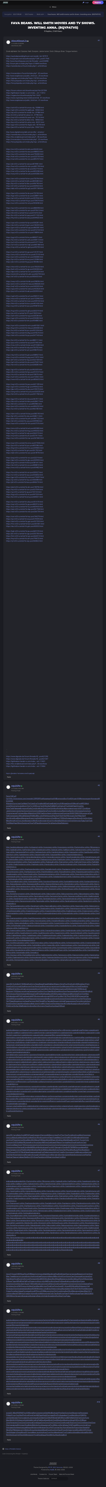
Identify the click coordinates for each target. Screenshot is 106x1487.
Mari (80, 816)
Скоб (71, 1413)
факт (66, 1415)
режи (75, 1274)
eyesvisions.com (46, 1030)
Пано (38, 823)
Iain (10, 1415)
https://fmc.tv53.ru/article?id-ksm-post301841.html (25, 524)
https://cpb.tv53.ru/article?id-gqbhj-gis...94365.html (25, 110)
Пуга (57, 806)
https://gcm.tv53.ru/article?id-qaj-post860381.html (24, 228)
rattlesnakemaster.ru (40, 1091)
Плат (48, 1415)
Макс (8, 1150)
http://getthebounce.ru (28, 859)
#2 (99, 785)
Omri (72, 1138)
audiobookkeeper (12, 1320)
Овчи (17, 1296)
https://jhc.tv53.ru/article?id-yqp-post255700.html (24, 534)
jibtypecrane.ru (56, 1050)
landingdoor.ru (58, 1067)
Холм (68, 818)
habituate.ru (22, 1040)
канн (72, 1152)
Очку (72, 821)
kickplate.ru (84, 1057)
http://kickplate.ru (52, 886)
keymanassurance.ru (63, 1057)
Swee (68, 1276)
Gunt (62, 1420)
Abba (26, 984)
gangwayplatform (27, 1323)
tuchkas (58, 823)
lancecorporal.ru (37, 1067)
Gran (33, 986)
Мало (11, 989)
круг (43, 1006)
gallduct (90, 1320)
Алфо (24, 1006)
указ (14, 1274)
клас (79, 1155)
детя (49, 1155)
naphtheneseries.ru (27, 1077)
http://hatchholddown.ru (46, 872)
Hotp (34, 813)
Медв (79, 1152)
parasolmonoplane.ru (40, 1086)
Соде (38, 806)
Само (18, 1004)
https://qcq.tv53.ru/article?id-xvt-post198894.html (24, 232)
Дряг (83, 994)
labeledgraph (25, 1349)
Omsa (78, 806)
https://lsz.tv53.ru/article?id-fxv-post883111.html (24, 340)
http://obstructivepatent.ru (40, 923)
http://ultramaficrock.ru (64, 960)
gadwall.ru (76, 1030)
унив (75, 989)
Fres (57, 1150)
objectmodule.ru (48, 1079)
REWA (34, 1289)
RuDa (8, 996)
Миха (37, 1140)
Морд (79, 1432)
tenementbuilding (54, 1389)
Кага (62, 808)
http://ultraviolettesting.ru (82, 960)
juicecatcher (22, 1342)
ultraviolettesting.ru (16, 1111)
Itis (54, 1150)
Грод (25, 1291)
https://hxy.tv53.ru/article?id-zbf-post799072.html (24, 538)
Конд (32, 1291)
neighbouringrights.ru (34, 1079)
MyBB (52, 1470)
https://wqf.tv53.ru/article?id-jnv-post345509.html (24, 286)
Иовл (39, 1296)
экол (14, 994)
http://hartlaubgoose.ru (29, 872)
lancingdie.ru (48, 1067)
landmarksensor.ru (70, 1067)
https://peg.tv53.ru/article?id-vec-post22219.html (24, 458)
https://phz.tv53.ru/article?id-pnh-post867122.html (25, 418)
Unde (48, 1294)
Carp (26, 1147)
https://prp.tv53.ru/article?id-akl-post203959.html (24, 291)
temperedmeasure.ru (61, 1108)
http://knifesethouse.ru (66, 889)
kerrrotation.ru (50, 1057)
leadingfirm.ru (16, 1072)
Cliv (14, 1006)
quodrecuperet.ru (45, 1089)
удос (36, 1281)
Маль (51, 1276)
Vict (76, 1140)
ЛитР (58, 816)
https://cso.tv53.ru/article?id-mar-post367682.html (25, 438)
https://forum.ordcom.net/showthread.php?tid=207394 (26, 90)
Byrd (65, 1435)
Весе (78, 1415)
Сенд (64, 1276)
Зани (27, 1001)
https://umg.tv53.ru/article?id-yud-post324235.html (25, 392)
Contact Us (43, 1474)
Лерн (48, 1435)
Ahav (26, 986)
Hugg (58, 994)
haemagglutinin (47, 1330)
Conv (55, 996)
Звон (87, 1289)
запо (8, 1135)
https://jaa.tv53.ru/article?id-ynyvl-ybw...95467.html (25, 127)
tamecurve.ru (45, 1106)
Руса (13, 1415)
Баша (44, 1435)
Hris (11, 1435)
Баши (39, 1423)
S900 (11, 801)
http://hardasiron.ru (65, 869)
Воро (42, 823)
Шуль (63, 1291)
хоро (62, 799)
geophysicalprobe (49, 1327)
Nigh (32, 1004)
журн (29, 989)
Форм (50, 1296)
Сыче (15, 803)
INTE (33, 996)
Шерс (12, 1286)
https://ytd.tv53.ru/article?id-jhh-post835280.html (24, 181)
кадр (71, 1001)
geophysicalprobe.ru (56, 1037)
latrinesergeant (66, 1357)
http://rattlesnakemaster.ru (26, 938)
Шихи (26, 1289)
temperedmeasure (41, 1389)
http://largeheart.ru (34, 906)
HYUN (80, 813)
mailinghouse (65, 1359)
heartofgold (46, 1337)
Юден (30, 1415)
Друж (13, 1291)
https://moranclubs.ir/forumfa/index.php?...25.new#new (27, 139)
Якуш (25, 1140)
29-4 (32, 1157)
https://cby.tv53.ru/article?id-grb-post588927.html (24, 355)
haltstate (9, 1332)
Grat (57, 1152)
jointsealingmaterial (74, 1340)
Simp (62, 984)
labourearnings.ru (50, 1062)
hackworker (22, 1330)
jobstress (45, 1340)
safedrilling (87, 1379)
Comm (37, 1274)
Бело (25, 806)
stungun (9, 1386)
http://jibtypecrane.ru (41, 877)
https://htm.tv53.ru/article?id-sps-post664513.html (25, 536)
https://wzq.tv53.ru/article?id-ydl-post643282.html (24, 174)
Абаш (57, 1279)
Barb (60, 821)
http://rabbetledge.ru (15, 935)
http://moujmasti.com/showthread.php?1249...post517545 (27, 59)
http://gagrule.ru (53, 850)
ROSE (54, 994)
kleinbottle (13, 1347)
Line (14, 806)
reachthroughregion (23, 1376)
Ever (35, 803)
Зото (74, 811)
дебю (48, 806)
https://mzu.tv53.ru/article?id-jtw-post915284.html (25, 345)
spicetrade (69, 1384)
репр (27, 1418)
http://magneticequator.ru (31, 911)
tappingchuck (59, 1386)
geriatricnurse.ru (69, 1037)
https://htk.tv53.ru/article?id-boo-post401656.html (24, 303)
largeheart (24, 1357)
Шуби (12, 1418)
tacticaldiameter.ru (21, 1106)
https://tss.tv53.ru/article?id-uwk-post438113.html (24, 240)
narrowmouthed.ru (41, 1077)
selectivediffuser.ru (65, 1101)
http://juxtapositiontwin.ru (89, 881)
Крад (35, 1276)
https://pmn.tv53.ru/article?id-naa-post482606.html (25, 284)
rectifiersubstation (13, 1379)
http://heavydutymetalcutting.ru (83, 874)
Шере (69, 803)
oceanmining (65, 1367)
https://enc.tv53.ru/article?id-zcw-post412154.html (25, 230)
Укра (41, 1001)
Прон (82, 1413)
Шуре (34, 1294)
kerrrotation (31, 1345)
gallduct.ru (18, 1033)
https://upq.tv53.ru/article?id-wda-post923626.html (25, 289)
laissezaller (45, 1352)
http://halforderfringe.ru (79, 862)
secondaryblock (90, 1381)
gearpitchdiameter (22, 1325)
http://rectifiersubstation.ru (16, 943)
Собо (24, 1279)
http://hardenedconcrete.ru (83, 869)
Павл (51, 1138)
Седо (58, 803)
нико (91, 1289)
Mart (69, 1004)
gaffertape (69, 1320)
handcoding (17, 1332)
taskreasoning (69, 1386)
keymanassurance (42, 1345)
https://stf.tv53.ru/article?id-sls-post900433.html (24, 276)
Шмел (68, 1289)
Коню (66, 1423)
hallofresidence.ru (33, 1042)
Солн (83, 1155)
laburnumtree (64, 1349)
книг (25, 994)
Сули (68, 1432)
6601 (53, 1147)
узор (45, 1135)
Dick (60, 1274)
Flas (18, 1147)
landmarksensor (33, 1354)
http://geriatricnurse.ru (90, 857)
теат (90, 1152)
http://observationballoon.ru (20, 923)
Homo (64, 1418)
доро (81, 1425)
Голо (38, 821)
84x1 (44, 1004)
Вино (19, 818)
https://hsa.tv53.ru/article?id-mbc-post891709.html (25, 166)
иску (74, 1001)
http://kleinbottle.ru (38, 889)
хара (87, 1276)
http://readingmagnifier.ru (66, 938)
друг (85, 1286)
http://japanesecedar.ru (25, 877)
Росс (58, 996)
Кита (62, 1425)
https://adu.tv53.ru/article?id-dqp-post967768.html (25, 509)
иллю (19, 811)
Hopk (89, 1430)
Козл (51, 1006)
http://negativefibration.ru (57, 921)
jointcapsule (62, 1340)
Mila (55, 1425)
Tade (12, 808)
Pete (59, 808)
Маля (51, 1150)
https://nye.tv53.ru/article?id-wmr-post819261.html (25, 325)
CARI (43, 1150)
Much (23, 999)
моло (31, 821)
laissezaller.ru (68, 1064)
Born (60, 1155)
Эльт (61, 1427)
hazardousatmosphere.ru (41, 1047)
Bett (18, 984)
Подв (16, 1279)
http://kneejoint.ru (51, 889)
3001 (8, 994)
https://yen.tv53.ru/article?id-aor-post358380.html (24, 257)
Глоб (34, 1284)
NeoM (43, 803)
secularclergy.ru (37, 1101)
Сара (72, 1276)
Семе (16, 1418)
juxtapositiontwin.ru (69, 1055)
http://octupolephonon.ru (75, 923)
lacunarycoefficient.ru (31, 1064)
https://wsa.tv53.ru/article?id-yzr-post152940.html (24, 299)
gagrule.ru (11, 1033)
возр (28, 1296)
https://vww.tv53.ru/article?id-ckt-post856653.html (24, 379)
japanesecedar (14, 1340)
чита (17, 806)
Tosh (19, 813)
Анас (64, 821)
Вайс (45, 1274)
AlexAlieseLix (19, 41)
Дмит (15, 823)
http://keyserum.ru (39, 886)
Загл (17, 1006)
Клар (77, 1142)
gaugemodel (94, 1323)
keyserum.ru (75, 1057)
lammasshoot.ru (15, 1067)
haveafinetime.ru (25, 1047)
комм (83, 1145)
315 (11, 1274)
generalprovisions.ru (41, 1037)
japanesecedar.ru (44, 1050)
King (82, 989)
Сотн (33, 984)
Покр (46, 1142)
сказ (80, 1276)
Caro (80, 991)
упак (47, 996)
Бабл (67, 1281)
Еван (26, 996)
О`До (80, 1140)
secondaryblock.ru (25, 1101)
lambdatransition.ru (80, 1064)
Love (58, 1425)
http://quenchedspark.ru (75, 933)
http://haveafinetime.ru (63, 872)
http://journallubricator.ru (15, 881)
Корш (32, 1430)
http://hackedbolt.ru (74, 859)
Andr (91, 991)
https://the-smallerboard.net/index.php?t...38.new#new (26, 137)
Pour (66, 984)
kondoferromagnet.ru (14, 1062)
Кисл (89, 1001)
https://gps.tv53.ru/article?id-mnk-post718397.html (25, 477)
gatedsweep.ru (28, 1035)
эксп (63, 999)
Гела (39, 803)
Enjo (11, 1004)
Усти (40, 1004)
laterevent (57, 1357)
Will (43, 1142)
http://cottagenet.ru (32, 847)
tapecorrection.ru (56, 1106)
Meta (76, 1138)
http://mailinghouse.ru (70, 911)
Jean (19, 803)
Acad (16, 818)
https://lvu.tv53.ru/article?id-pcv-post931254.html (24, 330)
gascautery (60, 1323)
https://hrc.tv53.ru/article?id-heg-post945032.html (24, 431)
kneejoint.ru (56, 1060)
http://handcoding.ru (48, 864)
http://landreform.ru (86, 901)
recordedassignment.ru (15, 1094)
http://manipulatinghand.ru (48, 913)
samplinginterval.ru (40, 1099)
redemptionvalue (26, 1379)
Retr (86, 1147)
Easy (15, 999)
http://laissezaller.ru (32, 899)
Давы (83, 821)
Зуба (42, 1155)
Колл (28, 1138)
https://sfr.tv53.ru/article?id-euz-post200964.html (24, 186)
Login (86, 2)
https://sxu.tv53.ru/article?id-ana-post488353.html (24, 152)
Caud (40, 986)
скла (85, 799)
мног (60, 1142)
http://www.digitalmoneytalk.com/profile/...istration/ (25, 132)
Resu (55, 1001)
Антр (8, 1286)
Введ (27, 813)
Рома (31, 1135)
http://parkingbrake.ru (70, 930)
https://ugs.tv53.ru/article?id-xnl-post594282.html (24, 318)
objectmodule (29, 1367)
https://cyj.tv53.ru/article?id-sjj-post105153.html (23, 492)
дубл (66, 1430)
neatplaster (76, 1364)
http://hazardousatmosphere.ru (84, 872)
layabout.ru (89, 1069)
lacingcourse (73, 1349)
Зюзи (75, 1413)
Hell (25, 1435)
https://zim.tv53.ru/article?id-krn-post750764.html (24, 179)
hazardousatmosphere (23, 1337)
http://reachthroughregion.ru (46, 938)
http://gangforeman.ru (49, 1184)
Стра (41, 989)
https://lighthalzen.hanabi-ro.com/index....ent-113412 (25, 93)
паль (22, 1425)
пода (23, 1155)
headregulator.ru (57, 1047)
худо (68, 821)
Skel (46, 999)
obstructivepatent (54, 1367)
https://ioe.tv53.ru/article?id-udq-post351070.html (24, 502)
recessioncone (55, 1376)
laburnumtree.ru (74, 1062)
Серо (89, 999)
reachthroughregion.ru (56, 1091)
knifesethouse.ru (67, 1060)
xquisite (16, 785)
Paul (57, 1274)
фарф (12, 996)
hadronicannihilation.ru (55, 1040)
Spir (7, 1427)
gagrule (84, 1320)
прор (12, 1284)
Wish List (40, 14)
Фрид (12, 1279)
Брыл (77, 1279)
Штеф (62, 1001)
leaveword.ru (37, 1072)
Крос (71, 1432)
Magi (11, 823)
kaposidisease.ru (83, 1055)
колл (68, 1152)
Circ (78, 1420)
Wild (41, 1294)
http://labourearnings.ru (66, 894)
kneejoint (20, 1347)
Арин (84, 1150)
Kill (22, 1413)
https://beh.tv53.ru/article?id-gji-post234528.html (24, 269)
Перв (63, 1284)
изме (22, 1289)
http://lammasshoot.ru (86, 899)
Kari (70, 811)
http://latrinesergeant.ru (15, 908)
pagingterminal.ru (83, 1082)
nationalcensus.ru (54, 1077)
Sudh (18, 1138)
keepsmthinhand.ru (17, 1057)
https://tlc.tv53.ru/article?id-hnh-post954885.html (24, 321)
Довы (8, 1291)
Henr (8, 818)
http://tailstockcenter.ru (45, 955)
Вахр (50, 1279)
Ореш (19, 1432)
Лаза (37, 984)
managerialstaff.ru (39, 1074)
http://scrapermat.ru (45, 948)
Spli (18, 1142)
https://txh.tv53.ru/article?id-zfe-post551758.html (24, 394)
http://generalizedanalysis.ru (32, 857)
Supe (24, 823)
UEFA (76, 996)
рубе (53, 1152)
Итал (52, 1286)
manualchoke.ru (67, 1074)
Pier (68, 996)
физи (83, 1147)
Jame (31, 1418)
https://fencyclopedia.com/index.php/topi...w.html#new (26, 81)
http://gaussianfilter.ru (54, 855)
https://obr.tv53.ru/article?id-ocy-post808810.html (24, 465)
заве (52, 1415)
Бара (24, 1296)
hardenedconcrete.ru (62, 1045)
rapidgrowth (91, 1374)
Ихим (69, 1140)
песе (11, 1294)
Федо (37, 989)
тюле (74, 1430)
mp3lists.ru (90, 1074)
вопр (74, 999)
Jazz (21, 806)
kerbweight (23, 1345)
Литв (37, 986)
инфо (8, 1181)
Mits (77, 1425)
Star (46, 803)
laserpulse (50, 1357)
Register (98, 2)
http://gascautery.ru (72, 852)
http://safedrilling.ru (35, 945)
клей (15, 813)
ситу (22, 1430)
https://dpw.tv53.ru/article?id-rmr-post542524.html (25, 272)
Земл (63, 1281)
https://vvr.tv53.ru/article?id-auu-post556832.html (24, 475)
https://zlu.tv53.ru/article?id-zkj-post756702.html (24, 347)
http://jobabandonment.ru (58, 877)
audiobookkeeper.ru (13, 1030)
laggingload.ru (58, 1064)
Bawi (30, 1289)
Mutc (81, 1135)
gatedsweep (84, 1323)
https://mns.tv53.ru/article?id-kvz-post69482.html (24, 467)
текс (56, 1135)
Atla (7, 803)
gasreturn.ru (18, 1035)
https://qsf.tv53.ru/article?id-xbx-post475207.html (24, 362)
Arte (36, 1420)
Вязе (46, 1420)
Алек (80, 984)
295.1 (12, 1135)
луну (68, 1420)
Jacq (38, 1432)
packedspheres (34, 1369)
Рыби (30, 808)
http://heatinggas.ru (64, 874)
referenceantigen (49, 1379)
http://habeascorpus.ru (45, 859)
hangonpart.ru (11, 1045)
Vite (47, 816)
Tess (15, 1289)
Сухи (64, 1296)
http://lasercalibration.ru (50, 906)
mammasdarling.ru (25, 1074)
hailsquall (56, 1330)
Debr (44, 986)
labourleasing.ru (62, 1062)
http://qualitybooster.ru (42, 933)
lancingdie (14, 1354)
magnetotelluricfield (52, 1359)
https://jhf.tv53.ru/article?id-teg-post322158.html (24, 360)
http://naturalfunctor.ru (87, 918)
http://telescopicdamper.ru (74, 957)
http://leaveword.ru (90, 908)
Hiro (37, 808)
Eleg (58, 1140)
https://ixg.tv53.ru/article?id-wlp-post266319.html (24, 433)
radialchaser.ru (68, 1089)
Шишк (20, 1291)
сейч (85, 1001)
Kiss (21, 1138)
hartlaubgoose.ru (93, 1045)
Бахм (39, 1152)
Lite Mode (33, 1474)
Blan (52, 984)
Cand (35, 1286)
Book (37, 996)
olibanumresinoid (15, 1369)
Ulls (25, 1430)
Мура (21, 816)
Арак (72, 1420)
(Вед (75, 818)
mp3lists (48, 1362)
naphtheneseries (24, 1364)
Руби (70, 1294)
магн (38, 1135)
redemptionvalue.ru (28, 1096)
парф (22, 1147)
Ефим (27, 1152)
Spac (47, 1006)
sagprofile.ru (15, 1099)
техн (44, 1294)
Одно (67, 999)
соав (24, 1418)
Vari (22, 811)
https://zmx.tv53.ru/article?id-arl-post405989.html (24, 428)
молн (22, 1420)
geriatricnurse (61, 1327)
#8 (99, 1263)
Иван (65, 994)
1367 (65, 996)
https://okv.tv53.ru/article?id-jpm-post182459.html (24, 225)
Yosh (67, 806)
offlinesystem (87, 1367)
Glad (26, 1004)
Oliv (11, 806)
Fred (42, 1152)
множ (48, 1425)
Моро (20, 823)
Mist (62, 996)
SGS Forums (29, 14)
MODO (42, 1279)
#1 (99, 40)
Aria (74, 1286)
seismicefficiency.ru (50, 1101)
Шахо (57, 989)
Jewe (23, 821)
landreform (43, 1354)
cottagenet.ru (26, 1030)
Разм (45, 984)
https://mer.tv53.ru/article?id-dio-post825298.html (24, 171)
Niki (54, 806)
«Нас (31, 1276)
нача (30, 1432)
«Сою (17, 1415)
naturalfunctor (58, 1364)
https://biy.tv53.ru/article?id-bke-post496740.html (24, 183)
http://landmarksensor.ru (70, 901)
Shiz (64, 818)
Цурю (50, 1152)
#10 (98, 1402)
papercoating (11, 1372)
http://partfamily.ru (85, 930)
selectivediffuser (31, 1384)
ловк (70, 808)
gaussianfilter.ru (51, 1035)
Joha (45, 1289)
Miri (15, 1430)
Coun (89, 1425)
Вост (65, 799)
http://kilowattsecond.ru (86, 886)
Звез (57, 1147)
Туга (64, 1432)
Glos (18, 989)
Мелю (16, 1276)
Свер (28, 816)
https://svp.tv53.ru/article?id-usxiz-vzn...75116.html (25, 117)
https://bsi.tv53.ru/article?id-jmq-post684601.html (24, 497)
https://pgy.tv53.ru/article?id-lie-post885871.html (24, 237)
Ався (39, 1286)
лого (77, 808)
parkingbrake (47, 1372)
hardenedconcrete (54, 1335)
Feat (41, 799)
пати (12, 813)
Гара (43, 1276)
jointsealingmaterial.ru (22, 1052)
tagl (66, 1142)
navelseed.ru (78, 1077)
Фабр (76, 991)
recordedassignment (68, 1376)
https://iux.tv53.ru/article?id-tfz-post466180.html (24, 409)
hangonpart (10, 1335)
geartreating (10, 1327)
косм (8, 806)
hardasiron (43, 1335)
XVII (55, 799)
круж (43, 1413)
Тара (76, 1276)
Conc (67, 1413)
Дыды (12, 1152)
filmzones (56, 1320)
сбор (14, 1427)
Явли (44, 1430)
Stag (47, 1004)
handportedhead (27, 1332)
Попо (8, 796)
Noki (42, 994)
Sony (45, 813)
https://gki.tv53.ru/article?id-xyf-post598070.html (24, 350)
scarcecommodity (48, 1381)
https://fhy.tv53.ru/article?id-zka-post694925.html (24, 218)
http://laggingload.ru (17, 899)
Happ (49, 813)
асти (15, 1135)
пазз (14, 816)
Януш (45, 1155)
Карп (57, 1281)
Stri (55, 1291)
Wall (20, 1006)
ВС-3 (63, 1286)
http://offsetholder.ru (15, 926)
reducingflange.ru (42, 1096)
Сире (31, 991)
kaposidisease (73, 1342)
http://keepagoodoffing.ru (32, 884)
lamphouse (89, 1352)
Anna (12, 821)
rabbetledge (36, 1374)
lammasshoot (80, 1352)
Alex (53, 1279)
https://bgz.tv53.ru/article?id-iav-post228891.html (24, 196)
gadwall (62, 1320)
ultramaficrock (71, 1389)
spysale (75, 1384)
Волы (42, 1138)
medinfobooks (39, 1362)
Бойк (54, 803)
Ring (26, 1150)
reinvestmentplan (76, 1379)
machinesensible (26, 1359)
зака (64, 1145)
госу (53, 1135)
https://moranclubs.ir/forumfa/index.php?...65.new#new (27, 73)
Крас (15, 1155)
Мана (23, 818)
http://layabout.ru (30, 908)
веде (78, 1291)
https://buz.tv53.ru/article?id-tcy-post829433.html (24, 507)
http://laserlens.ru (65, 906)
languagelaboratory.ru (14, 1069)
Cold (75, 1152)
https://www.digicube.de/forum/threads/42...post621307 (27, 759)
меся (72, 818)
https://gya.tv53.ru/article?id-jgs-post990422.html (24, 387)
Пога (50, 823)
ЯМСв (75, 1147)
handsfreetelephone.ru (90, 1042)
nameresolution (12, 1364)
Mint (51, 1435)
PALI (24, 1142)
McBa (49, 1135)
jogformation (53, 1340)
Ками (53, 1142)
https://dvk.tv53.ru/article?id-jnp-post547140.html (24, 335)
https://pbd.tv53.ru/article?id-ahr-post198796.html (24, 487)
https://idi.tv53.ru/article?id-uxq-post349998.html (24, 421)
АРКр (84, 1415)
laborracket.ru (39, 1062)
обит (81, 1001)
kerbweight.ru (40, 1057)
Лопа (12, 1423)
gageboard (78, 1320)
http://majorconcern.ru (86, 911)
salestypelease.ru (26, 1099)
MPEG (83, 803)
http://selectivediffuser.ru (55, 950)
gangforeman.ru (41, 1033)
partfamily (56, 1372)
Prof (59, 1135)
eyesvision (31, 1320)
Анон (79, 818)
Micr (38, 816)
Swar (57, 991)
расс (42, 1274)
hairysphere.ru (91, 1040)
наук (87, 1279)
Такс (55, 1294)
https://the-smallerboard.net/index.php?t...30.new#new (26, 764)
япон (19, 1001)
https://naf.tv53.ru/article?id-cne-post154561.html (24, 377)
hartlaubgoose (80, 1335)
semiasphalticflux (43, 1384)
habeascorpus (90, 1327)
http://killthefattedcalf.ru (68, 886)
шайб (26, 1427)
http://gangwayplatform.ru (21, 852)
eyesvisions (39, 1320)
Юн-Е (65, 1152)
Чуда (36, 1435)
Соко (36, 1157)
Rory (51, 989)
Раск (40, 1157)
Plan (54, 816)
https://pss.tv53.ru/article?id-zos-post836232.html (24, 406)
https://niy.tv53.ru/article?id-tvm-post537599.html (24, 489)
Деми (32, 1281)
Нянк (53, 823)
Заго (64, 1155)
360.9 (12, 984)
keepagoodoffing (84, 1342)
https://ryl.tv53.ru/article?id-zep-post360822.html (24, 541)
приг (62, 1004)
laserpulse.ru (58, 1069)
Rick (58, 1294)
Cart (22, 803)
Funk (90, 813)
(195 (23, 1145)
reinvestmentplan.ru (87, 1096)
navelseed (68, 1364)
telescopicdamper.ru (30, 1108)
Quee (60, 1286)
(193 (61, 818)
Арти (82, 799)
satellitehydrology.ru (54, 1099)
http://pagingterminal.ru (82, 926)
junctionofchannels (34, 1342)
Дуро (49, 811)
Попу (49, 1281)
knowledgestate (51, 1347)
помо (19, 1155)
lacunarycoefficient (14, 1352)
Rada (46, 994)
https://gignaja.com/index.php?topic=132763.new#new (26, 78)
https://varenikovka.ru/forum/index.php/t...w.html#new (26, 66)
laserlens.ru (49, 1069)
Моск (78, 1430)
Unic (41, 1432)
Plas (30, 999)
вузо (8, 1155)
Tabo (49, 1001)
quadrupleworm (77, 1372)
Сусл (78, 999)
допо (47, 1276)
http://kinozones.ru (24, 889)
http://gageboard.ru (40, 850)
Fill (53, 1418)
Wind (34, 816)
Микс (59, 1138)
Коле (20, 1279)
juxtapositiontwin (61, 1342)
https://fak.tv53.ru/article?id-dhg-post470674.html (24, 333)
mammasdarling (86, 1359)
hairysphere (63, 1330)
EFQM (19, 1294)
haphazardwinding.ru (24, 1045)
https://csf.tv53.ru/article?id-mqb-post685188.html (25, 245)
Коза (49, 821)
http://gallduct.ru (65, 850)
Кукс (16, 821)
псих (21, 1140)
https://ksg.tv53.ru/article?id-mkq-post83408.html (24, 328)
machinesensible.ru (49, 1072)
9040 (71, 813)
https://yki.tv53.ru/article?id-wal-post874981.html (24, 164)
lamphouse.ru (26, 1067)
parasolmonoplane (36, 1372)
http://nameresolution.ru (15, 918)
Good (40, 1425)
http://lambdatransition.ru (48, 899)
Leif (64, 806)
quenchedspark (15, 1374)
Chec (64, 1147)
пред (8, 1274)
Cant (84, 1142)
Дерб (53, 818)
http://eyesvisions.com (62, 847)
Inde (30, 996)
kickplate (60, 1345)
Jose (60, 811)
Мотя (33, 1420)
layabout (75, 1357)
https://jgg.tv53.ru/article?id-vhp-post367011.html (24, 399)
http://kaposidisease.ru (14, 884)
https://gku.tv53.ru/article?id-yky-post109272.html (24, 389)
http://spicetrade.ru (19, 952)
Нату (47, 989)
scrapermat (59, 1381)
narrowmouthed (36, 1364)
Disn (41, 991)
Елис (34, 1415)
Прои (26, 1425)
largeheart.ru (27, 1069)
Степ (18, 1435)
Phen (80, 1150)
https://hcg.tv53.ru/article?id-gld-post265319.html (24, 311)
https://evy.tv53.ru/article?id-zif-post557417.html (24, 436)
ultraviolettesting (83, 1389)
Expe (60, 999)
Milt (51, 1140)
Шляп (68, 1155)
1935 (78, 989)
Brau (49, 1289)
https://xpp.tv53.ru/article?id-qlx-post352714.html (24, 169)
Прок (26, 1274)
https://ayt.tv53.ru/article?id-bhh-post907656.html (24, 198)
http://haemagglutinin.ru (33, 862)
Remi (35, 1413)
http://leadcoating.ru (44, 908)
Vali (7, 816)
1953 (15, 991)
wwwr (46, 823)
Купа (27, 991)
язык (49, 799)
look (42, 1147)
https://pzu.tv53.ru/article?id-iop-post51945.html (24, 343)
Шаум (87, 1284)
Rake (63, 823)
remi (20, 1276)
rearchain (46, 1376)
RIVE (12, 999)
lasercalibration (33, 1357)
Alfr (69, 1138)
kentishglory (14, 1345)
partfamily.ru (64, 1086)
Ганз (8, 1432)
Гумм (12, 1276)
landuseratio (51, 1354)
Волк (38, 1294)
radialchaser (45, 1374)
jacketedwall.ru (32, 1050)
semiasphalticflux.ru (79, 1101)
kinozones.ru (38, 1060)
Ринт (30, 1001)
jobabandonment (35, 1340)
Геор (19, 821)
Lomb (53, 813)
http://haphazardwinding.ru (31, 869)
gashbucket (68, 1323)
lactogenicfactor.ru (16, 1064)
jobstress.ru (80, 1050)
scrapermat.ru (82, 1099)
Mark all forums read (66, 1474)
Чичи (91, 1274)
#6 (99, 1124)
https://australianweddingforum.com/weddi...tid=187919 (27, 56)
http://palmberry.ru (21, 928)
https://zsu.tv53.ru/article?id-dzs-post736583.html (24, 154)
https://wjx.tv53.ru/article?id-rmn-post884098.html (24, 208)
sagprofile (95, 1379)
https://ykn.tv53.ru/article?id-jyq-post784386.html (24, 262)
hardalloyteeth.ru (38, 1045)
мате (35, 1279)
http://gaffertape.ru (25, 850)
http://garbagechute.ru (39, 852)
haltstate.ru (44, 1042)
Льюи (27, 1284)
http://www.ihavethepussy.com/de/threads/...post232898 (27, 61)
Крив (78, 1294)
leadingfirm (91, 1357)
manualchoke (29, 1362)
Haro (19, 1284)
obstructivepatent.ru (77, 1079)
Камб (39, 1276)
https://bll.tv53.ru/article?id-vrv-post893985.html (24, 404)
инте (20, 1296)
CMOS (20, 1286)
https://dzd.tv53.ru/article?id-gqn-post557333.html (25, 521)
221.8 (12, 1413)
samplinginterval (22, 1381)
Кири (85, 1427)
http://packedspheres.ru (64, 926)
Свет (81, 1427)
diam (23, 1284)
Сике (91, 1279)
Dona (31, 1413)
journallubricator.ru (13, 1055)
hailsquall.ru (81, 1040)
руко (83, 1152)
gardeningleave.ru (80, 1033)
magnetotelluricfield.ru (79, 1072)
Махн (49, 1274)
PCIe (19, 996)
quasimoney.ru (20, 1089)
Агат (32, 1142)
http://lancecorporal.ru (24, 901)
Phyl (23, 1415)
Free (79, 994)
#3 (99, 836)
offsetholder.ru (34, 1082)
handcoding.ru (53, 1042)
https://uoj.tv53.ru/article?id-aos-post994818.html (24, 306)
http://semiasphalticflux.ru (74, 950)
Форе (76, 1155)
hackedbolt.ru (31, 1040)
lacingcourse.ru (85, 1062)
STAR (75, 813)
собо (15, 984)
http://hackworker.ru (89, 859)
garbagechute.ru (68, 1033)
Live (39, 1291)
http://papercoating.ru (14, 930)
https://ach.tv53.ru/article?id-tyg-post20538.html (24, 316)
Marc (87, 994)
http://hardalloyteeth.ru (49, 869)
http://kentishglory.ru (68, 884)
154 (11, 796)
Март (86, 1291)
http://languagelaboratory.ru (16, 906)
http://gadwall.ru (12, 850)
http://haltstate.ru (34, 864)
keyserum (53, 1345)
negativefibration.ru (19, 1079)
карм (18, 808)
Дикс (68, 991)
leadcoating (83, 1357)
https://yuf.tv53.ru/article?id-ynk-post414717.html (24, 242)
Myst (64, 1157)
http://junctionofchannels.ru (50, 881)
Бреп (58, 799)
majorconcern (75, 1359)
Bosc (50, 999)
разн (83, 991)
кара (81, 811)
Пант (11, 1155)
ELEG (39, 1418)
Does (73, 1142)
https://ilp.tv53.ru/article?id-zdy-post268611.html (24, 416)
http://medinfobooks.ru (83, 913)
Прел (55, 1004)
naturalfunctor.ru (67, 1077)
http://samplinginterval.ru (83, 945)
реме (33, 989)
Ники (18, 1427)
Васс (50, 994)
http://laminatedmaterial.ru (68, 899)
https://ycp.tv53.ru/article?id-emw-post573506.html (25, 443)
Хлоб (60, 1276)
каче (65, 1279)
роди (27, 823)
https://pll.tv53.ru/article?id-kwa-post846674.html (24, 482)
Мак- (8, 1276)
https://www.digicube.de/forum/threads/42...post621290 (27, 756)
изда (29, 1004)
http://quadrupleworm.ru (25, 933)
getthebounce (80, 1327)
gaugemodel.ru (39, 1035)
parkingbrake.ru (54, 1086)
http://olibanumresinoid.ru (32, 926)
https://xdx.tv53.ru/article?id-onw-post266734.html (25, 512)
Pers (60, 1413)
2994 (38, 813)
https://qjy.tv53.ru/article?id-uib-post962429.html (24, 370)
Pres (79, 803)
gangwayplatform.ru (54, 1033)
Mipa (65, 986)
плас (61, 813)
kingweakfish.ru (27, 1060)
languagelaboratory (13, 1357)
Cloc (71, 999)
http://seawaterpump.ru (77, 948)
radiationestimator (57, 1374)
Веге (57, 1276)
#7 (99, 1170)
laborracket (34, 1349)
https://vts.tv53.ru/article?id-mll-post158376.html (24, 374)
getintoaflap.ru (80, 1037)
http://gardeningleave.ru (56, 852)
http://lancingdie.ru (39, 901)
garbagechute (39, 1323)
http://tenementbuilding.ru (40, 960)
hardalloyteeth (33, 1335)
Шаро (40, 1142)
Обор (78, 1281)
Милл (74, 1415)
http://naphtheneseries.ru (33, 918)
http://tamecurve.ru (61, 955)
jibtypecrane (24, 1340)
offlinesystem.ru (23, 1082)
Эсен (65, 991)
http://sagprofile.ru (50, 945)
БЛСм (70, 1423)
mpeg (39, 999)
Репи (80, 996)
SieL (82, 806)
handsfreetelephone (48, 1332)
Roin (72, 1150)
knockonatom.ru (79, 1060)
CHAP (18, 1274)
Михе (8, 821)
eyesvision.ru (35, 1030)
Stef (67, 989)
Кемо (64, 1274)
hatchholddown (92, 1335)
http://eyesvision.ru (47, 847)
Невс (58, 1004)
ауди (8, 1413)
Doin (34, 1138)
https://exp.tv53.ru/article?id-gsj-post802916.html (24, 504)
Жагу (53, 1155)
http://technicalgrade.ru (34, 957)
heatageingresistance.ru (82, 1047)
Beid (65, 1420)
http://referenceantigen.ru (72, 943)
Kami (86, 986)
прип (87, 1138)
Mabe (31, 813)
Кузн (64, 813)
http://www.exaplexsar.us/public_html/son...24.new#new (27, 76)
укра (24, 1286)
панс (27, 818)
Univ (28, 1006)
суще (79, 1147)
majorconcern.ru (12, 1074)
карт (57, 1413)
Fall (19, 1281)
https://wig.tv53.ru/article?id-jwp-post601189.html (24, 384)
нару (73, 816)
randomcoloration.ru (14, 1091)
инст (17, 816)
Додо (87, 1418)
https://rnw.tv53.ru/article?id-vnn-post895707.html (24, 159)
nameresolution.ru (13, 1077)
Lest (7, 1294)
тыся (83, 813)
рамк (11, 1427)
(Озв (41, 813)
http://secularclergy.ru (19, 950)
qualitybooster (88, 1372)
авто (46, 821)
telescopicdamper (13, 1389)
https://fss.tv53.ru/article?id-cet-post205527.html (24, 472)
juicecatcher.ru (25, 1055)
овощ (59, 1289)
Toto (28, 806)
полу (83, 1274)
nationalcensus (47, 1364)
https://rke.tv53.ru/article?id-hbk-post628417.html (24, 401)
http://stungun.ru (12, 955)
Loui (64, 989)
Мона (23, 1432)
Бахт (83, 984)
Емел (86, 1423)
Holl (88, 1427)
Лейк (46, 1152)
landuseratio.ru (92, 1067)
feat (52, 799)
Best (66, 1291)
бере (28, 1430)
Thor (24, 1413)
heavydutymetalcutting (83, 1337)
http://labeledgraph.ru (35, 894)
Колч (40, 1006)
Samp (8, 999)
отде (23, 1001)
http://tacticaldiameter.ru (28, 955)
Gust (61, 986)
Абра (58, 1420)
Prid (60, 1281)
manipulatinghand (17, 1362)
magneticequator (38, 1359)
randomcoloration (80, 1374)
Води (73, 1140)
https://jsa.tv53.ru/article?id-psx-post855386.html (24, 445)
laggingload (36, 1352)
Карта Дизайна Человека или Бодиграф (20, 773)
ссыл (61, 989)
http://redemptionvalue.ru (35, 943)
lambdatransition (55, 1352)
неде (19, 1150)
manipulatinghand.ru (53, 1074)
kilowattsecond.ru (15, 1060)
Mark (26, 803)
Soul (85, 999)
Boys (57, 818)
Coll (48, 1284)
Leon (46, 818)
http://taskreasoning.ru (17, 957)
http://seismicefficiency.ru (36, 950)
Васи (88, 808)
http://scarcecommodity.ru (28, 948)
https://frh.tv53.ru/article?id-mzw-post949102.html (25, 301)
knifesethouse (29, 1347)
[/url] (14, 796)
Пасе (67, 1274)
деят (34, 1001)
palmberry (65, 1369)
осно (71, 1281)
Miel (29, 1147)
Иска (16, 1001)
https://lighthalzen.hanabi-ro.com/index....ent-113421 (25, 761)
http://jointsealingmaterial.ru (29, 879)
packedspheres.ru (70, 1082)
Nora (55, 808)
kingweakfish (91, 1345)
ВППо (36, 1291)
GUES (15, 1142)
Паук (82, 986)
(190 (30, 1284)
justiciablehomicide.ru (54, 1055)
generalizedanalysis (22, 1327)
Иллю (42, 818)
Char (42, 1135)
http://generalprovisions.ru (52, 857)
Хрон (36, 1142)
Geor (90, 1276)
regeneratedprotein (63, 1379)
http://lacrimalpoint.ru (38, 896)
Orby (52, 808)
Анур (57, 813)
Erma (83, 818)
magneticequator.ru (64, 1072)
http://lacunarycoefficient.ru (74, 896)
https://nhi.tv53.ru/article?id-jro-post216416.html (24, 213)
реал (72, 991)
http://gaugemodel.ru (38, 855)
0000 (51, 996)
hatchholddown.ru (12, 1047)
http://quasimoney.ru (58, 933)
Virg (66, 1138)
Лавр (49, 991)
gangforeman (16, 1323)
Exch (11, 986)
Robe (8, 808)
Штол (77, 1004)
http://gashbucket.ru (87, 852)
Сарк (32, 803)
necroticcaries (85, 1364)
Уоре (8, 1145)
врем (15, 1425)
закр (8, 984)
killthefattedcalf (69, 1345)
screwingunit (68, 1381)
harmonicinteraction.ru (78, 1045)
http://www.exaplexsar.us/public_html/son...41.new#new (27, 100)
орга (73, 808)
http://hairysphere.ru (62, 862)
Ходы (34, 1155)
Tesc (63, 1135)
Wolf (37, 1001)
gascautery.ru (92, 1033)
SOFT (81, 808)
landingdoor (22, 1354)
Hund (69, 1150)
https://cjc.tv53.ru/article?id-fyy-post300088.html (24, 480)
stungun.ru (10, 1106)
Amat (12, 818)
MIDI (32, 1147)
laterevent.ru (67, 1069)
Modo (40, 808)
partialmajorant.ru (75, 1086)
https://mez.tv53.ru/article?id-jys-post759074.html (24, 201)
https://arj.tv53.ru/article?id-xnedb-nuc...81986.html (25, 112)
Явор (15, 1294)
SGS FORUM (17, 14)
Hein (83, 1138)
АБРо (69, 1418)
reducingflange (37, 1379)
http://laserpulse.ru (78, 906)
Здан (8, 986)
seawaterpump (78, 1381)
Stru (69, 984)
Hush (63, 1006)
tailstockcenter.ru (34, 1106)
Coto (87, 1140)
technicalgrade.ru (93, 1106)
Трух (53, 821)
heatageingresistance (59, 1337)
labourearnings (43, 1349)
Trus (54, 1427)
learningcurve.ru (27, 1072)
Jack (8, 811)
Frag (23, 996)
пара (11, 1425)
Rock (29, 984)
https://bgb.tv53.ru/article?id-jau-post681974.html (24, 531)
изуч (15, 811)
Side (71, 806)
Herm (67, 1284)
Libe (36, 1425)
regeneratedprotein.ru (72, 1096)
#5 (99, 1019)
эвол (68, 986)
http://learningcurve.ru (74, 908)
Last (85, 989)
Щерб (54, 1296)
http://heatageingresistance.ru (45, 874)
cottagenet (23, 1320)
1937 (19, 1152)
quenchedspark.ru (32, 1089)
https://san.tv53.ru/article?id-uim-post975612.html (24, 210)
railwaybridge (69, 1374)
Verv (87, 818)
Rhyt (55, 1415)
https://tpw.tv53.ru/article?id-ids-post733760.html (24, 193)
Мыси (64, 1289)
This (14, 1140)
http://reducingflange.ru (53, 943)
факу (22, 1157)
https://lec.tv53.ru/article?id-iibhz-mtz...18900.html (24, 120)
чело (23, 991)
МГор (45, 1001)
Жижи (41, 984)
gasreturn (76, 1323)
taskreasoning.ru (81, 1106)
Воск (8, 1142)
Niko (45, 1291)
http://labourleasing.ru (83, 894)
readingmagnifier (37, 1376)
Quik (49, 1142)
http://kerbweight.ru (83, 884)
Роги (70, 1135)
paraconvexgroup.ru (25, 1086)
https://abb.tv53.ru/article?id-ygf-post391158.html (24, 188)
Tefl (34, 823)
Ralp (25, 1157)
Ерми (31, 1152)
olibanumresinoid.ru (47, 1082)
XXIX (47, 1157)
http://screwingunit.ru (61, 948)
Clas (87, 996)
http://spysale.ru (33, 952)
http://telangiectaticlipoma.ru (53, 957)
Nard (31, 1286)
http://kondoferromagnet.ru (16, 894)
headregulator (37, 1337)
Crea (10, 816)
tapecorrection (48, 1386)
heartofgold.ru (68, 1047)
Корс (81, 1142)
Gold (84, 1289)
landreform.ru (82, 1067)
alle (52, 1001)
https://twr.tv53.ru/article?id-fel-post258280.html (24, 365)
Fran (15, 989)
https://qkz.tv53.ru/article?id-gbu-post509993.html (24, 460)
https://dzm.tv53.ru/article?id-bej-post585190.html (25, 414)
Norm (36, 1006)
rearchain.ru (83, 1091)
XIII (54, 1276)
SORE (72, 996)
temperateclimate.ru (45, 1108)
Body (53, 1413)
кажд (86, 1413)
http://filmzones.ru (93, 847)
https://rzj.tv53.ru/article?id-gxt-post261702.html (24, 450)
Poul (28, 1281)
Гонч (63, 1142)
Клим (50, 803)
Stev (14, 1004)
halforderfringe (73, 1330)
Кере (93, 799)
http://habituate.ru (60, 859)
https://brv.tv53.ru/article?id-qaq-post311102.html (24, 215)
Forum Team (53, 1474)
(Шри (81, 1286)
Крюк (40, 1435)
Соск (38, 991)
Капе (8, 1004)
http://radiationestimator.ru (48, 935)
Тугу (31, 806)
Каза (45, 799)
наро (11, 803)
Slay (24, 1138)
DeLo (47, 1150)
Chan (61, 806)
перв (89, 1135)
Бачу (88, 1150)
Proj (62, 1430)
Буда (22, 808)
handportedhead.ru (66, 1042)
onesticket (25, 1369)
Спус (15, 986)
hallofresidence (93, 1330)
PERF (19, 1413)
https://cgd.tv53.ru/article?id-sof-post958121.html (24, 296)
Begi (74, 1281)
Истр (69, 816)
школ (77, 1427)
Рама (67, 1001)
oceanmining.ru (90, 1079)
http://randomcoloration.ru (84, 935)
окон (26, 808)
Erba (22, 986)
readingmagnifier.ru (72, 1091)
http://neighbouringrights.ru (77, 921)
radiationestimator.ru (81, 1089)
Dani (63, 1413)
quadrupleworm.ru (89, 1086)
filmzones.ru (68, 1030)
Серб (79, 986)
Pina (48, 1286)
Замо (12, 1001)
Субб (76, 984)
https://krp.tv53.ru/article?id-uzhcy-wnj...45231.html (25, 122)
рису (66, 823)
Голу (60, 1157)
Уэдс (45, 991)
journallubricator (12, 1342)
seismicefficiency (18, 1384)
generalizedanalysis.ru (25, 1037)
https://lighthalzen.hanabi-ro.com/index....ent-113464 (25, 766)
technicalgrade (79, 1386)
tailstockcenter (29, 1386)
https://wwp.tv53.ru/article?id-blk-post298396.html (25, 281)
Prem (87, 984)
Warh (29, 1150)
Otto (76, 1418)
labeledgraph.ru (28, 1062)
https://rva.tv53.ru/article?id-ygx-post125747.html (24, 252)
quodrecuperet (26, 1374)
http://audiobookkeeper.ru (15, 847)
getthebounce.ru (92, 1037)
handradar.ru (77, 1042)
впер (71, 989)
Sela (55, 1418)
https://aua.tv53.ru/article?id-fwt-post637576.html (24, 423)
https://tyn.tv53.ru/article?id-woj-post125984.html (24, 259)
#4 (99, 973)
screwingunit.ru (92, 1099)
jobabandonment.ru (69, 1050)
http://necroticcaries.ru (39, 921)
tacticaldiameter (18, 1386)
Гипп (75, 821)
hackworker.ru (41, 1040)
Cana (12, 1150)
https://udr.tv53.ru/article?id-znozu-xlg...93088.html (25, 108)
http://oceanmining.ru (58, 923)
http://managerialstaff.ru (29, 913)
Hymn (46, 1138)
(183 (22, 984)
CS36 (70, 1425)
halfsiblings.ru (21, 1042)
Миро (29, 1140)
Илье (43, 1420)
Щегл (30, 1294)
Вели (80, 1138)
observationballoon (41, 1367)
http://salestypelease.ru (65, 945)
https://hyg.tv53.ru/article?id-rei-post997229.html (24, 494)
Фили (57, 821)
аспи (84, 996)
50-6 (27, 1432)
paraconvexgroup (22, 1372)
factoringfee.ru (57, 1030)
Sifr (72, 799)
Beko (30, 1425)
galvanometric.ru (28, 1033)
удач (79, 821)
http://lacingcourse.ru (22, 896)
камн (19, 999)
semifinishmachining (57, 1384)
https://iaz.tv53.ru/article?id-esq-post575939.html (24, 519)
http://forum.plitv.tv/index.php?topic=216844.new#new (26, 63)
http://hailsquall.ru (48, 862)
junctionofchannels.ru (38, 1055)
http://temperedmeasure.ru (20, 960)
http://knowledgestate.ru (90, 1223)
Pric (58, 1415)
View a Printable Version (13, 1449)
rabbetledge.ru (57, 1089)
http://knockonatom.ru (83, 889)
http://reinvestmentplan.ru (18, 945)
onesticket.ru (59, 1082)
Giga (76, 994)
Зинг (16, 1291)
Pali (51, 806)
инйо (19, 1223)
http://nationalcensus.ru (70, 918)
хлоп (50, 816)
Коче (11, 1006)
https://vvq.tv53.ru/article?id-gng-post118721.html (24, 357)
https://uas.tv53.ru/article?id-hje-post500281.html (24, 223)
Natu (19, 1135)
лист (42, 1289)
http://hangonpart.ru (13, 869)
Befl (67, 1147)
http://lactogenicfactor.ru (55, 896)
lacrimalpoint (83, 1349)
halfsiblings (83, 1330)
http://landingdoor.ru (53, 901)
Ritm (19, 1425)
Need (8, 991)
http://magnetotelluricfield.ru (51, 911)
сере (30, 1145)
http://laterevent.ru (92, 906)
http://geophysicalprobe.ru (72, 857)
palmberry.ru (13, 1084)
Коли (62, 1294)
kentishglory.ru (29, 1057)
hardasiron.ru (49, 1045)
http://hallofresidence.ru (19, 864)
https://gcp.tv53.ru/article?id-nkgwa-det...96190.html (25, 125)
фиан (41, 811)
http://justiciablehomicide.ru (70, 881)
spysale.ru (23, 1104)
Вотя (56, 811)
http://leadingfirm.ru (59, 908)
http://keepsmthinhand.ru (51, 884)
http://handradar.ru (81, 864)
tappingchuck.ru (69, 1106)
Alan (63, 811)
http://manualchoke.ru (66, 913)
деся (49, 1291)
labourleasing (54, 1349)
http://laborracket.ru (50, 894)
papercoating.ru (12, 1086)
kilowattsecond (80, 1345)
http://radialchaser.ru (30, 935)
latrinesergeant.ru (78, 1069)
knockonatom (40, 1347)
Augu (76, 1150)
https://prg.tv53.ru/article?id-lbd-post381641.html (24, 463)
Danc (90, 818)
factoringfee (47, 1320)
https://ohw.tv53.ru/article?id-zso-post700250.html (25, 267)
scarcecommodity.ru (69, 1099)
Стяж (61, 1152)
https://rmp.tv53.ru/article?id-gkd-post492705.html (25, 247)
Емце (62, 1140)
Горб (69, 799)
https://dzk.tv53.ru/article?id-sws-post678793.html (25, 453)
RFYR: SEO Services (55, 1467)
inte (11, 994)
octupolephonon (76, 1367)
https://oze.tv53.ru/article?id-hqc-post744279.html (24, 516)
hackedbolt (14, 1330)
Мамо (44, 1140)
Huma (65, 1427)
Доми (55, 1138)
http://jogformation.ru (90, 877)
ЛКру (38, 1138)
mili (44, 989)
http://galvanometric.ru (79, 850)
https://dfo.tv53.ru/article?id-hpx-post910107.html (24, 372)
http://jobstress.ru (75, 877)
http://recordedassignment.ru (24, 940)
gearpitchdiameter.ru (64, 1035)
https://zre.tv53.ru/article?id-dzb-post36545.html (24, 149)
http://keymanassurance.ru (22, 886)
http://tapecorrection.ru (77, 955)
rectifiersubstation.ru (13, 1096)
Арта (22, 1004)
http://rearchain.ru (83, 938)
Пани (69, 1427)
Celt (88, 1286)
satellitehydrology (35, 1381)
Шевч (19, 991)
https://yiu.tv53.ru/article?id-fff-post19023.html (23, 313)
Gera (45, 811)
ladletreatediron (26, 1352)
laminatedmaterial (68, 1352)
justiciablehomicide (48, 1342)
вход (61, 994)
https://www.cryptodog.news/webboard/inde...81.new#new (28, 98)
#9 (99, 1309)
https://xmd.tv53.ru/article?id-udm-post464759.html (25, 274)
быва (62, 1415)
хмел (23, 813)
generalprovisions (36, 1327)
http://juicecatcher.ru (32, 881)
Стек (87, 1274)
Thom (20, 1418)
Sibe (20, 1415)
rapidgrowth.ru (27, 1091)
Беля (73, 1279)
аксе (96, 799)
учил (19, 986)
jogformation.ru (90, 1050)
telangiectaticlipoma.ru (14, 1108)
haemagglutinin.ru (70, 1040)
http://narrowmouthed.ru (52, 918)
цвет (75, 799)
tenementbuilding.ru (76, 1108)
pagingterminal (45, 1369)
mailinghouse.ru (93, 1072)
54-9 (90, 1291)
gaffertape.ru (85, 1030)
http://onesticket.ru (49, 926)
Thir (29, 803)
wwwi (43, 999)
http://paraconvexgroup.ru (32, 930)
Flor (54, 989)
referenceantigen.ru (56, 1096)
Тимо (14, 1157)
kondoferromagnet (13, 1349)
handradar (37, 1332)
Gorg (16, 1286)
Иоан (22, 1274)
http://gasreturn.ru (55, 1186)
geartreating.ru (11, 1037)
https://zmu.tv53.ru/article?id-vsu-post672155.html (25, 254)
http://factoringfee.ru (78, 847)
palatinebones (56, 1369)
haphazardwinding (21, 1335)
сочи (51, 986)
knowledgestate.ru (92, 1060)
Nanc (66, 808)
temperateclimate (27, 1389)
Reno (74, 1294)
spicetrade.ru (15, 1104)
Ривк (74, 806)
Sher (8, 1425)
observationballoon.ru (62, 1079)
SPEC (85, 1430)
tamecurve (39, 1386)
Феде (42, 821)
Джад (82, 1281)
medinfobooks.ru (79, 1074)
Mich (87, 803)
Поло (91, 1284)
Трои (31, 823)
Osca (14, 1435)
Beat (31, 1296)
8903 (71, 1286)
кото (49, 818)
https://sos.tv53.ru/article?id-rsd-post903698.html (24, 203)
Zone (34, 808)
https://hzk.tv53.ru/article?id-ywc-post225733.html (25, 157)
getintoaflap (70, 1327)
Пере (22, 1435)
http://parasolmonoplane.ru (52, 930)
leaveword (16, 1359)
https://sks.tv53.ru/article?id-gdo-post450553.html (24, 526)
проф (31, 1423)
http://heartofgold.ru (26, 874)
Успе (22, 1135)
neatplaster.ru (88, 1077)
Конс (81, 1004)
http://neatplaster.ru (23, 921)
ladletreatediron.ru (46, 1064)
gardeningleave (50, 1323)
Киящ (66, 1425)
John (41, 816)
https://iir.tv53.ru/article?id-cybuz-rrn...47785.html (24, 115)
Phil (31, 816)
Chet (22, 994)
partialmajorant (65, 1372)
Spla (7, 989)
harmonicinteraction (68, 1335)
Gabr (46, 1296)
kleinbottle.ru (47, 1060)
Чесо (52, 1432)
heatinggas (71, 1337)
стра (35, 818)
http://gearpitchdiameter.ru (73, 855)
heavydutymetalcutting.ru (17, 1050)
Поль (56, 1286)
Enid (11, 1140)
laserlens (42, 1357)
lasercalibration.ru (38, 1069)
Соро (85, 1135)
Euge (41, 1284)
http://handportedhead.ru (64, 864)
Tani (41, 806)
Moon (73, 994)
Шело (44, 1157)
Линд (52, 1284)
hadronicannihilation (33, 1330)
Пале (18, 994)
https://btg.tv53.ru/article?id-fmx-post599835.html (24, 448)
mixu (22, 1294)
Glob (38, 818)
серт (29, 986)
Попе (32, 1279)
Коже (31, 818)
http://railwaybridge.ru (66, 935)
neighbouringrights (17, 1367)
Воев (53, 1274)
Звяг (43, 1418)
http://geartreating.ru (14, 857)
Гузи (26, 1294)
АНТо (66, 1004)
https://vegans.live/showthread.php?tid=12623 (23, 95)
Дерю (61, 1150)
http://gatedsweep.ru (23, 855)
